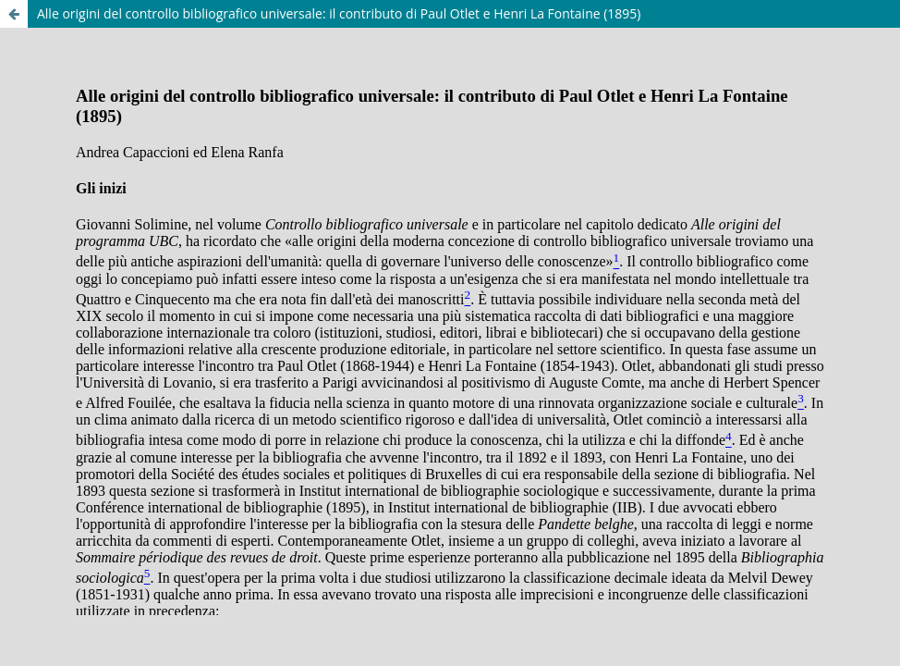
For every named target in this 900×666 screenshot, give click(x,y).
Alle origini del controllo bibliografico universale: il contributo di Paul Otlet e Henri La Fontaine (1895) (339, 13)
